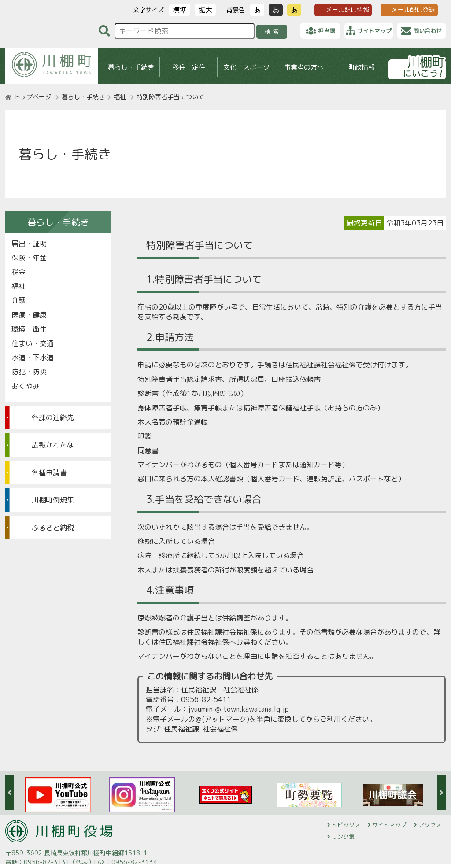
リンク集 (343, 837)
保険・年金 (29, 257)
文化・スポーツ (246, 67)
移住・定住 (188, 67)
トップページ (32, 96)
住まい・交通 (32, 343)
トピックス (346, 825)
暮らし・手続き (131, 67)
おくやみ (25, 386)
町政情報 (361, 67)
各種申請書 (49, 472)
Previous (9, 792)
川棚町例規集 (53, 500)
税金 (18, 272)
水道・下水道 (32, 357)
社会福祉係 (220, 729)
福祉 (120, 96)
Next (441, 792)
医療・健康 (29, 315)
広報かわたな (53, 445)
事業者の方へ (304, 67)
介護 (18, 300)
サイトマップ (389, 825)
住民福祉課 (181, 729)
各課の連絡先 (53, 417)
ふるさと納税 (53, 527)
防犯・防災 (29, 372)
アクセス (429, 825)
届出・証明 (29, 243)
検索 (273, 31)
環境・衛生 (29, 329)
